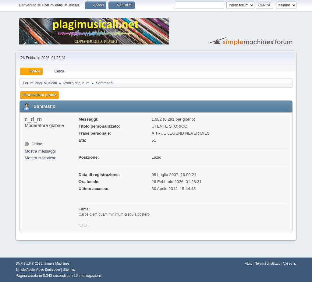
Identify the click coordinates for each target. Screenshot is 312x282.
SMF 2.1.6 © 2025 (29, 263)
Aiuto (249, 263)
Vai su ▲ (289, 263)
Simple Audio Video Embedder (38, 269)
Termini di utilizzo (267, 263)
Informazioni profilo (39, 95)
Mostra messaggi (40, 151)
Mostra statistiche (40, 158)
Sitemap (69, 269)
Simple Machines (56, 263)
